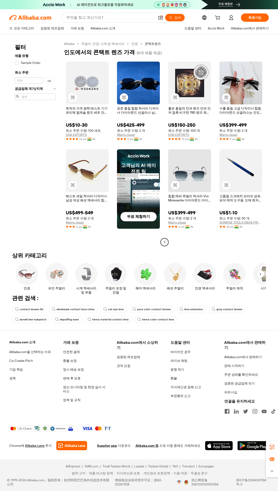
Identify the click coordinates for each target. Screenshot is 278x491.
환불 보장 (70, 361)
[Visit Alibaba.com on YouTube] (264, 411)
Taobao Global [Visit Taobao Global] (158, 466)
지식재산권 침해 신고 (186, 387)
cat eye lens (113, 309)
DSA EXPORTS (76, 135)
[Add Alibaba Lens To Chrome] (71, 445)
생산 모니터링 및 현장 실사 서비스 (84, 389)
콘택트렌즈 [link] (153, 44)
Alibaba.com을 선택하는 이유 (30, 352)
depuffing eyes (67, 319)
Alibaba (69, 44)
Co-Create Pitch (21, 361)
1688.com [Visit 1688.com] (91, 466)
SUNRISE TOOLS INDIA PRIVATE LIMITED (240, 222)
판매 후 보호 (72, 378)
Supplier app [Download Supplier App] (107, 445)
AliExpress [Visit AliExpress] (73, 466)
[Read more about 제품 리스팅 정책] (100, 473)
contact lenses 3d (29, 309)
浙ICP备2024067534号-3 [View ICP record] (251, 482)
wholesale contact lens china (73, 309)
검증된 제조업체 (128, 357)
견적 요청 (123, 366)
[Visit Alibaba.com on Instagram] (255, 411)
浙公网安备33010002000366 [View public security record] (204, 482)
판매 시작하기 (234, 366)
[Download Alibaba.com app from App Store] (219, 445)
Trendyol (188, 466)
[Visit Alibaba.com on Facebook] (227, 411)
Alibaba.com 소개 (22, 342)
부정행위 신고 (181, 396)
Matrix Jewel (126, 135)
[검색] (175, 17)
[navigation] (35, 143)
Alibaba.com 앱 (147, 445)
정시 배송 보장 (73, 369)
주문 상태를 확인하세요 (241, 374)
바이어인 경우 (181, 352)
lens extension (191, 309)
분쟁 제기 (177, 369)
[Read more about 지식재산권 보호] (127, 473)
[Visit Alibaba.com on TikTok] (273, 411)
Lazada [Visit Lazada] (139, 466)
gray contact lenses (227, 309)
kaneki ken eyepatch (30, 319)
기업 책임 (16, 369)
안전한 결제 (71, 352)
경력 (12, 378)
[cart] (218, 18)
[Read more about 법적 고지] (77, 473)
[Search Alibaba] (110, 17)
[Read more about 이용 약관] (179, 473)
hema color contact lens (155, 319)
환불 (174, 378)
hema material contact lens (108, 319)
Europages (206, 466)
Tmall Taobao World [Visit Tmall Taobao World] (116, 466)
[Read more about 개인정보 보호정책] (155, 473)
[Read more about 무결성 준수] (198, 473)
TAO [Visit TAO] (175, 466)
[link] (272, 447)
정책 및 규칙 (72, 400)
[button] (160, 17)
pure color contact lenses (152, 309)
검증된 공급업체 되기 (239, 383)
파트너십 (230, 392)
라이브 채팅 (179, 361)
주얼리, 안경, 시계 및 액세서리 (102, 44)
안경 (134, 44)
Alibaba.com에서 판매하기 (243, 357)
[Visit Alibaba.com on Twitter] (245, 411)
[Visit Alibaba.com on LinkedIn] (236, 411)
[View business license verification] (179, 482)
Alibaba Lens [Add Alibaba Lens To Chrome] (34, 445)
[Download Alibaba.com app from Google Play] (253, 445)
